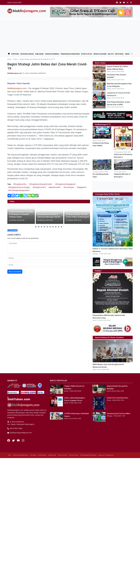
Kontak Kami (42, 487)
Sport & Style (86, 54)
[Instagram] (23, 472)
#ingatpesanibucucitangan (19, 187)
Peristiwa (15, 54)
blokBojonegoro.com (14, 73)
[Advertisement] (70, 34)
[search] (131, 54)
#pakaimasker (55, 187)
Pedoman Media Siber (20, 487)
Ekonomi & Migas (27, 54)
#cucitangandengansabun (19, 190)
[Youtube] (18, 472)
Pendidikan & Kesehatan (70, 54)
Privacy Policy (73, 487)
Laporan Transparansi (105, 487)
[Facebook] (8, 472)
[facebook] (117, 2)
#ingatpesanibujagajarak (65, 184)
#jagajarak (82, 187)
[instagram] (127, 2)
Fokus (16, 59)
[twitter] (120, 2)
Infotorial (119, 54)
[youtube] (124, 2)
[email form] (48, 265)
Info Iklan (33, 487)
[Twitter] (13, 472)
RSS (9, 487)
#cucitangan (69, 187)
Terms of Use (62, 487)
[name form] (48, 258)
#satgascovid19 (40, 187)
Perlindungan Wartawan (88, 487)
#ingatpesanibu (20, 184)
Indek (127, 54)
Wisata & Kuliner (100, 54)
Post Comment (15, 271)
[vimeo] (131, 2)
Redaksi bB (52, 487)
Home (9, 59)
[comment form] (48, 247)
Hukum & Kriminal (52, 54)
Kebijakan (39, 54)
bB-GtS (111, 54)
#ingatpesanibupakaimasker (41, 184)
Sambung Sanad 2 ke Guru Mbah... (119, 445)
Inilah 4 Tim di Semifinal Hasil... (118, 430)
